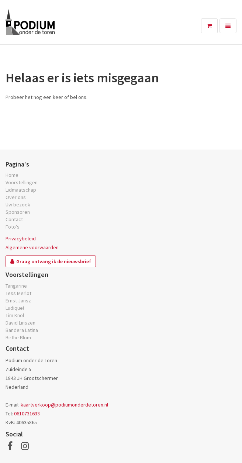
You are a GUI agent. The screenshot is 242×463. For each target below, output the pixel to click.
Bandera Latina (22, 330)
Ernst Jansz (18, 300)
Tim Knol (15, 315)
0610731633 (27, 413)
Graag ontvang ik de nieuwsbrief (53, 261)
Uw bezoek (18, 204)
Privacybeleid (21, 238)
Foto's (13, 226)
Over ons (16, 197)
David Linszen (20, 322)
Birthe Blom (18, 337)
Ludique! (15, 308)
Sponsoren (18, 212)
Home (12, 175)
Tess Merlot (18, 293)
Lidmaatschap (21, 189)
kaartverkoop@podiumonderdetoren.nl (64, 404)
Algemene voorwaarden (32, 247)
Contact (14, 219)
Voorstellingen (22, 182)
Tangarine (16, 285)
